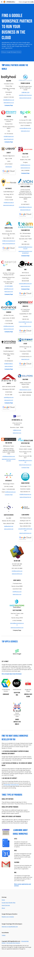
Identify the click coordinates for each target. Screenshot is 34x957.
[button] (1, 2)
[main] (17, 31)
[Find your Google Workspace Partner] (11, 52)
